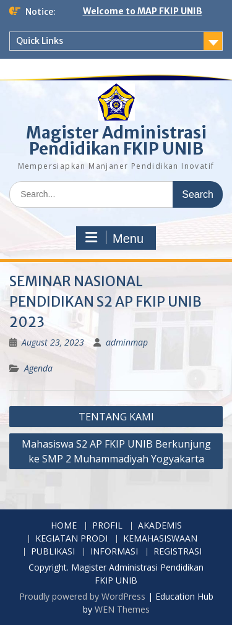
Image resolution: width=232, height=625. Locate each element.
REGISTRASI (177, 552)
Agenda (38, 368)
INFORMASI (114, 552)
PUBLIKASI (53, 552)
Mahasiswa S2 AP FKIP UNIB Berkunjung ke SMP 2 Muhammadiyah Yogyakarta (116, 451)
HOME (64, 526)
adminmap (127, 342)
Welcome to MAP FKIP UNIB (142, 11)
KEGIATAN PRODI (71, 539)
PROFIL (107, 526)
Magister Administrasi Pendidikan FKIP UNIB (116, 140)
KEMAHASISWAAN (160, 539)
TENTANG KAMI (116, 416)
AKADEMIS (160, 526)
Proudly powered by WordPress (82, 596)
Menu (114, 238)
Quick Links (39, 40)
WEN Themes (122, 609)
